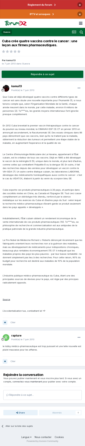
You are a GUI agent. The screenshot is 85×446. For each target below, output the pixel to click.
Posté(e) (22, 90)
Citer (13, 322)
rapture (16, 335)
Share (20, 412)
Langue (26, 437)
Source (6, 299)
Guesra (26, 63)
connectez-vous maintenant (27, 381)
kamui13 (11, 60)
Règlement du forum (40, 4)
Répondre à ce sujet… (20, 394)
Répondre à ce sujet (42, 74)
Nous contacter (43, 437)
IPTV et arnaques (40, 14)
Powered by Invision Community (42, 441)
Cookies (59, 437)
